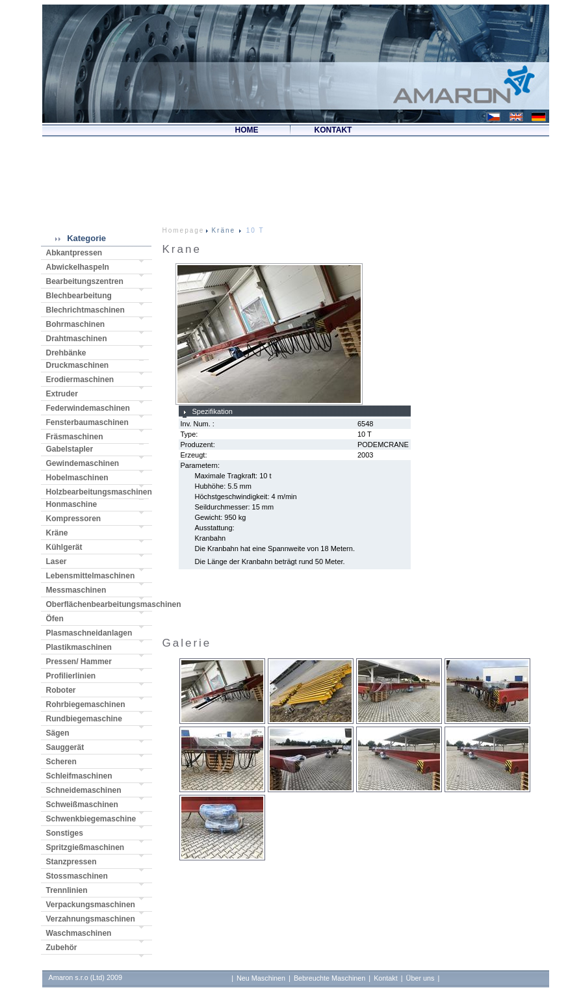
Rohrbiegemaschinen (85, 704)
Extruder (62, 393)
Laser (56, 561)
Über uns (420, 978)
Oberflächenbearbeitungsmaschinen (99, 604)
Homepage (183, 230)
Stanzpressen (71, 861)
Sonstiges (64, 833)
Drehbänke (66, 352)
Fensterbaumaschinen (87, 422)
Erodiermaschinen (80, 379)
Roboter (61, 690)
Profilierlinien (71, 675)
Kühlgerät (64, 547)
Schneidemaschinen (84, 790)
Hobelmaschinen (77, 477)
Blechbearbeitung (79, 295)
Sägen (58, 733)
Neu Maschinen (261, 978)
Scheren (61, 761)
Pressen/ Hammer (79, 661)
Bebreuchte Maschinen (329, 978)
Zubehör (61, 947)
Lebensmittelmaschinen (90, 575)
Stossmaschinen (77, 876)
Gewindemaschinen (83, 463)
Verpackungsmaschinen (90, 904)
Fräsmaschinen (74, 436)
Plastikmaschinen (79, 647)
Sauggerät (65, 747)
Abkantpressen (74, 252)
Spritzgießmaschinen (85, 847)
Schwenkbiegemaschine (91, 818)
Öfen (55, 618)
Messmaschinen (76, 590)
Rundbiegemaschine (84, 718)
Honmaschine (71, 504)
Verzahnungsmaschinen (90, 918)
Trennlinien (67, 890)
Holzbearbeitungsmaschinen (97, 492)
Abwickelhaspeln (77, 267)
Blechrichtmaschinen (85, 310)
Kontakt (386, 978)
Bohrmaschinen (75, 324)
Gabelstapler (70, 449)
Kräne (57, 532)
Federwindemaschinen (88, 408)
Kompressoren (73, 518)
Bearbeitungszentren (84, 281)
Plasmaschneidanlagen (89, 633)
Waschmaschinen (79, 933)
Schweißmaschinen (82, 804)
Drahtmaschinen (76, 338)
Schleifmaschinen (79, 775)
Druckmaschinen (77, 365)
